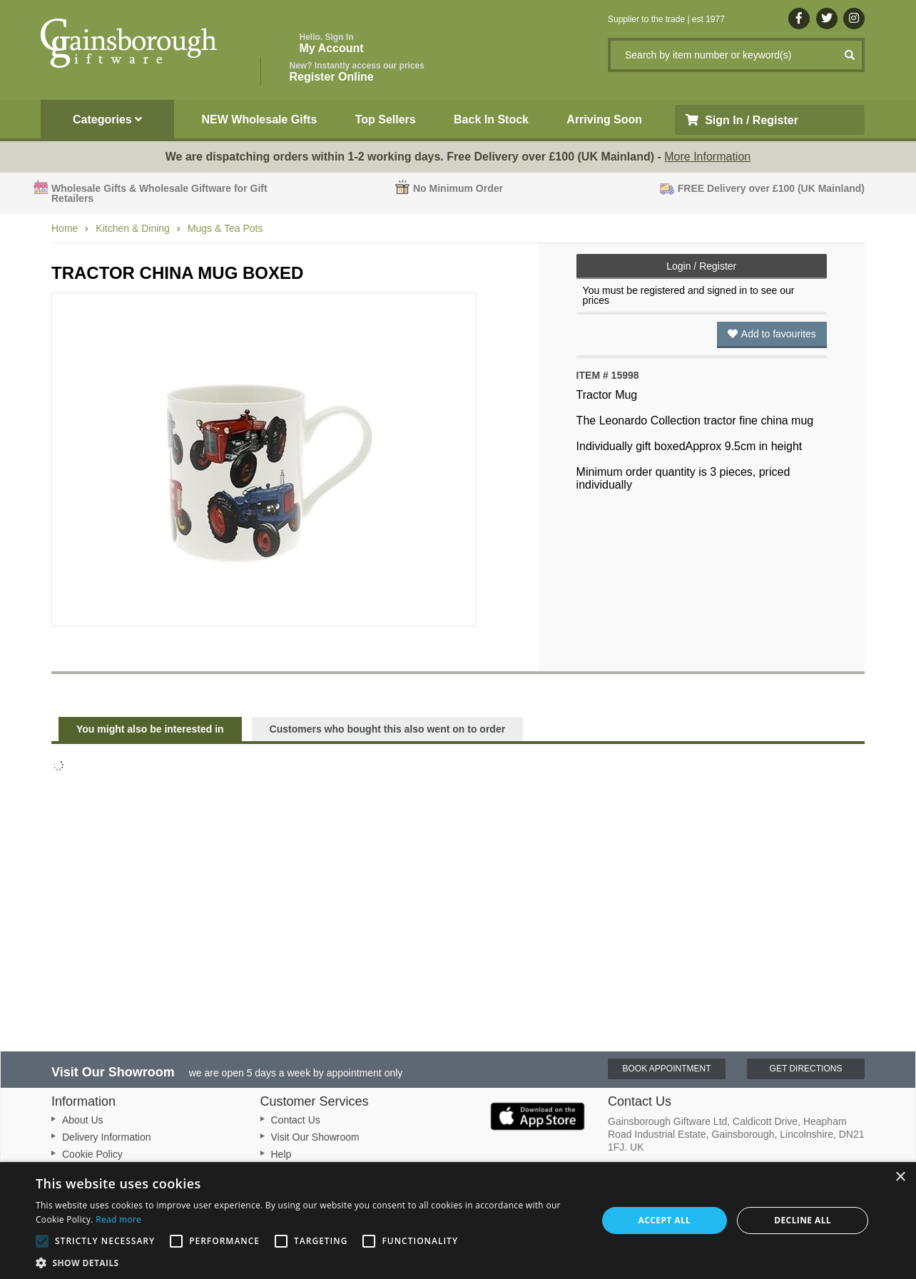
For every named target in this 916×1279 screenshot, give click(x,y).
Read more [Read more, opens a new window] (118, 1219)
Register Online (357, 72)
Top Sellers (385, 119)
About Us (82, 1120)
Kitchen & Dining (133, 228)
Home (64, 228)
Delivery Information (106, 1137)
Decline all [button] (802, 1220)
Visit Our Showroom (315, 1137)
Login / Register (701, 266)
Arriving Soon (604, 119)
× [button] (900, 1177)
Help (281, 1154)
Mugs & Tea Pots (225, 228)
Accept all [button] (664, 1220)
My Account (332, 43)
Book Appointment (666, 1069)
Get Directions (806, 1069)
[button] (308, 1261)
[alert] (458, 1220)
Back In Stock (491, 119)
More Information (707, 157)
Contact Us (295, 1120)
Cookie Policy (92, 1154)
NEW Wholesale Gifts (259, 119)
